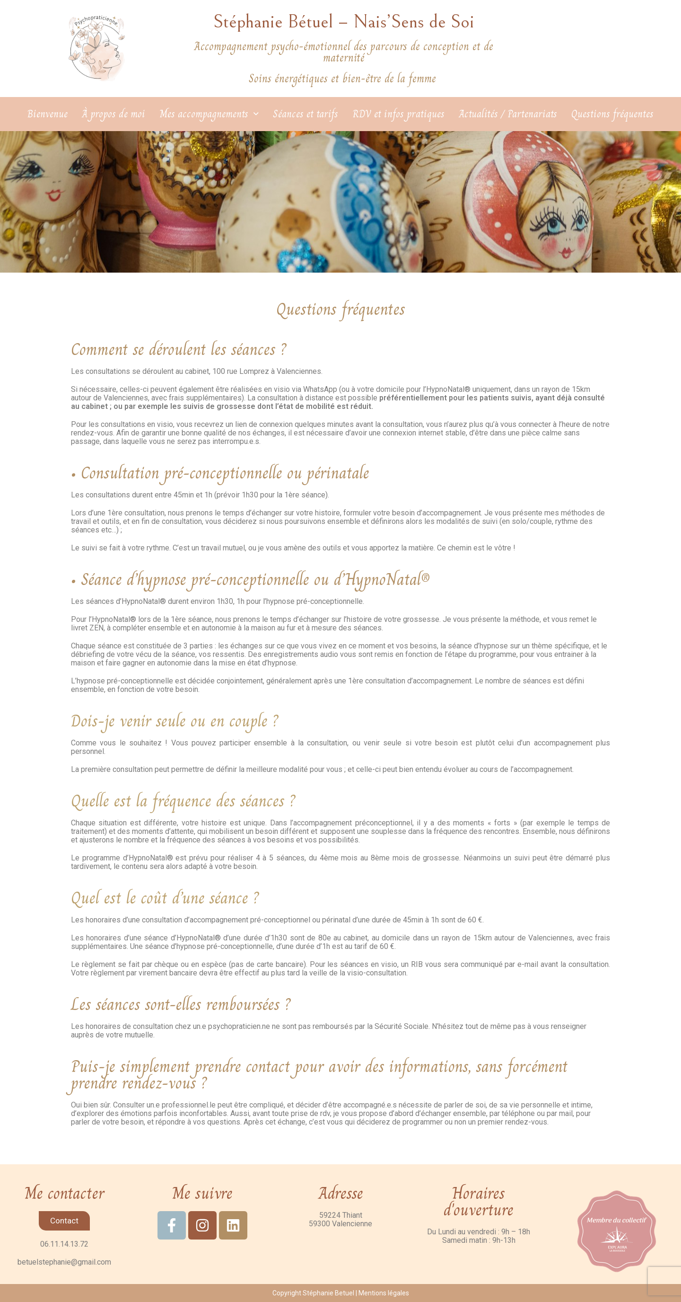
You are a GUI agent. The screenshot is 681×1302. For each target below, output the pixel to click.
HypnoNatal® (448, 389)
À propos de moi (113, 114)
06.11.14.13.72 (64, 1244)
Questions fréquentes (612, 114)
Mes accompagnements (209, 114)
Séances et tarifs (305, 114)
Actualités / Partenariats (508, 114)
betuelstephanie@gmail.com (64, 1262)
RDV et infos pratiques (398, 114)
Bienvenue (47, 114)
